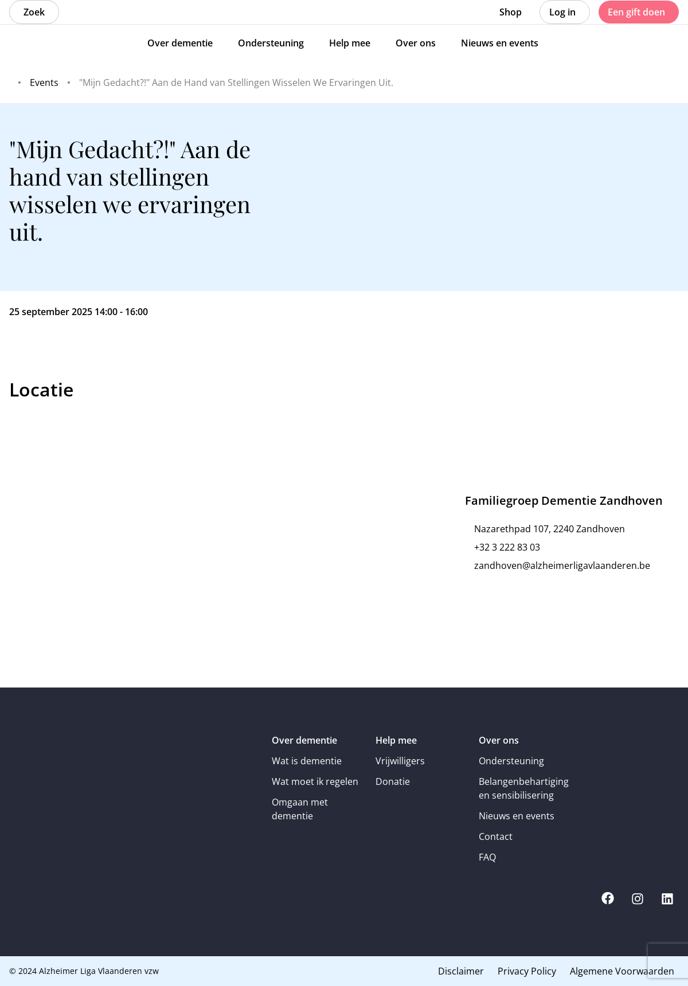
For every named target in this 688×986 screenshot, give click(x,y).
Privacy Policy (527, 971)
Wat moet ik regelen (315, 781)
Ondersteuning (511, 761)
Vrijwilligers (400, 761)
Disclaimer (461, 971)
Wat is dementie (307, 761)
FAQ (487, 857)
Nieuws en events (516, 816)
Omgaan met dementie (300, 809)
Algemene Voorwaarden (622, 971)
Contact (496, 836)
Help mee (396, 740)
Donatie (393, 781)
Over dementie (304, 740)
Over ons (499, 740)
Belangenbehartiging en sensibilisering (522, 788)
